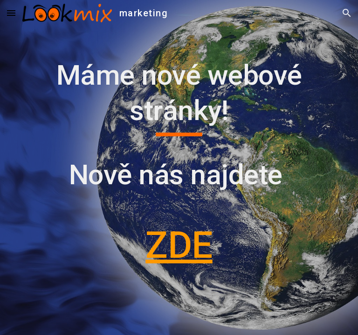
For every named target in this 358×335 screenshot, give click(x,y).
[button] (11, 13)
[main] (178, 167)
